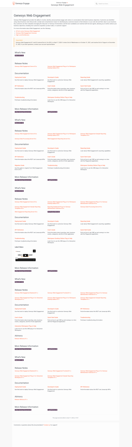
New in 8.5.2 (18, 55)
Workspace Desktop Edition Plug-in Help (60, 97)
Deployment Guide (20, 77)
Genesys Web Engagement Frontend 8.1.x (59, 293)
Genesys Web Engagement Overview (26, 33)
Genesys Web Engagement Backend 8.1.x (26, 293)
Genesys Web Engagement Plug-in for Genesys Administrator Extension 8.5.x (93, 202)
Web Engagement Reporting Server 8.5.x (59, 139)
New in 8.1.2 (18, 282)
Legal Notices (51, 112)
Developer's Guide (53, 77)
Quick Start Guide (85, 86)
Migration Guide (19, 165)
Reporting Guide (85, 77)
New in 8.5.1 (18, 123)
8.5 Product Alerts (53, 211)
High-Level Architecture (22, 35)
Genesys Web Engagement (62, 5)
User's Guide (51, 86)
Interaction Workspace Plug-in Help (25, 326)
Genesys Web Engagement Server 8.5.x (26, 66)
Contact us (47, 425)
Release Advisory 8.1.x (21, 338)
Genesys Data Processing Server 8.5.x (25, 139)
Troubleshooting (20, 97)
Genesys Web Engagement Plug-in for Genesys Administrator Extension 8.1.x (93, 293)
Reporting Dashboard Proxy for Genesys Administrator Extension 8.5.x (59, 207)
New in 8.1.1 (18, 360)
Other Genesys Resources (22, 112)
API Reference (19, 86)
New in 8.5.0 (18, 191)
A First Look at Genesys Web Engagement (28, 31)
